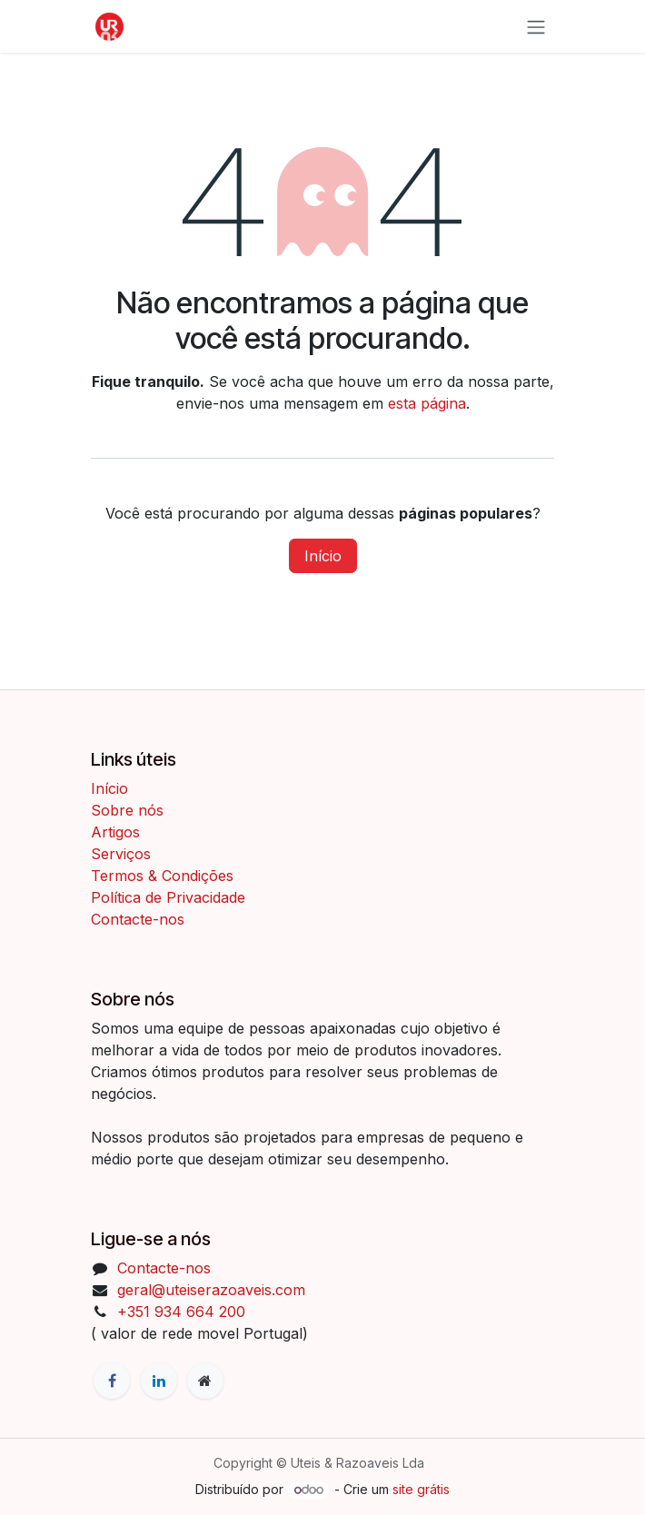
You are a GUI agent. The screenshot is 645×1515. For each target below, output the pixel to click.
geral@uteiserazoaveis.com (211, 1290)
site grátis (421, 1489)
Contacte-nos (137, 919)
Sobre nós (127, 810)
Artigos (115, 832)
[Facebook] (112, 1380)
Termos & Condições (164, 875)
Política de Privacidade (168, 897)
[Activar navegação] (536, 26)
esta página (427, 403)
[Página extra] (205, 1380)
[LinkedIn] (159, 1380)
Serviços (121, 854)
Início (323, 556)
